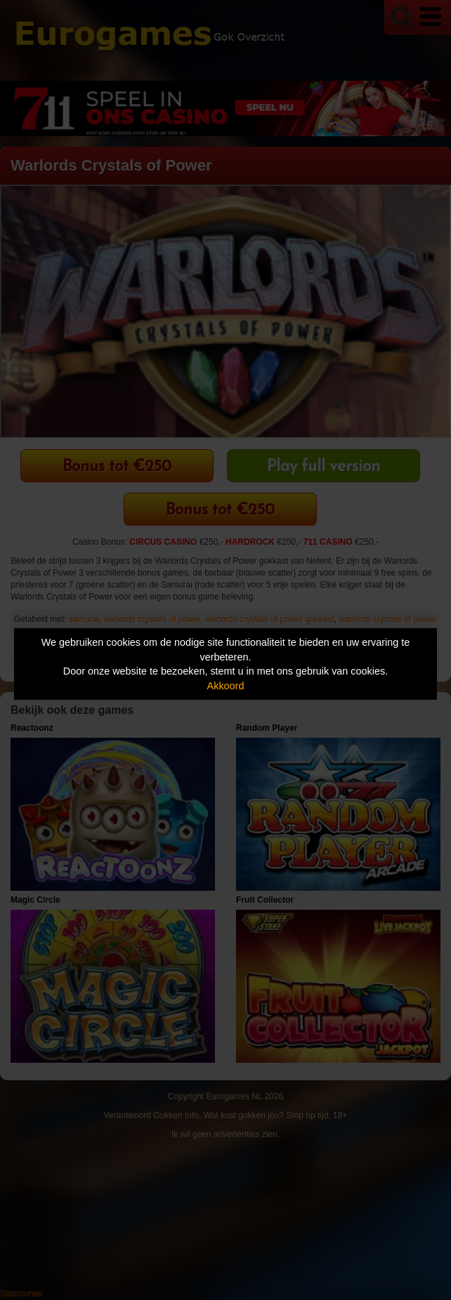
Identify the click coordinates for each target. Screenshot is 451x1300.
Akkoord (225, 685)
